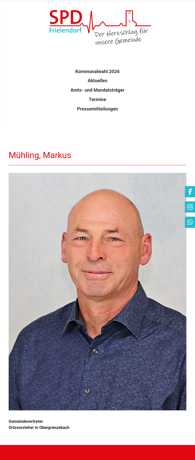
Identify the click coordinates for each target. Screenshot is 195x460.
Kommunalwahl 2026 (97, 71)
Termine (97, 99)
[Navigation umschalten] (97, 452)
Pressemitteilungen (97, 108)
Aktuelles (97, 80)
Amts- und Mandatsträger (98, 90)
